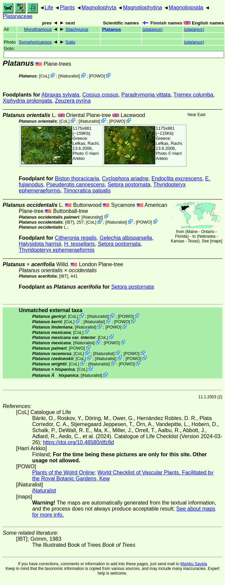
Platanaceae (18, 16)
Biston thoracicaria (77, 178)
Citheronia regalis (76, 238)
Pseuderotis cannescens (75, 184)
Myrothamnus (38, 29)
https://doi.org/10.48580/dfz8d (78, 442)
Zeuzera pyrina (73, 101)
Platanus (111, 29)
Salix (70, 42)
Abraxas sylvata (60, 95)
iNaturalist (69, 75)
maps (216, 241)
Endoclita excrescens (177, 178)
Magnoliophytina (142, 7)
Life (49, 7)
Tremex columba (193, 95)
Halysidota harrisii (40, 244)
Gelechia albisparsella (126, 238)
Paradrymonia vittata (146, 95)
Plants (67, 7)
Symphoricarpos (35, 42)
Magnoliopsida (186, 7)
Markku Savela (193, 564)
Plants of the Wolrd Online (63, 472)
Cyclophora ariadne (125, 178)
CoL (44, 75)
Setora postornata (129, 184)
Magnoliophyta (98, 7)
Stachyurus (76, 29)
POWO (97, 75)
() (152, 29)
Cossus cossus (100, 95)
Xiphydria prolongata (27, 101)
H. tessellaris (79, 244)
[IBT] (69, 222)
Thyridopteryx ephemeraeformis (57, 250)
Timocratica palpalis (87, 190)
